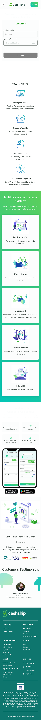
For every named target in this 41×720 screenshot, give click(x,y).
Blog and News (8, 631)
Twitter (29, 667)
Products (26, 631)
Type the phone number (11, 39)
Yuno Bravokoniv (20, 594)
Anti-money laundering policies (10, 669)
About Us (6, 628)
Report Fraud (27, 649)
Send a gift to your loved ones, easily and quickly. (20, 15)
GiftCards (21, 23)
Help (24, 644)
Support (26, 640)
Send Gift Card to (8, 30)
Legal (5, 659)
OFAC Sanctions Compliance (8, 673)
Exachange (28, 624)
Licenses (5, 677)
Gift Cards (6, 652)
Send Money (7, 644)
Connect (27, 659)
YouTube (30, 674)
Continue (20, 55)
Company (7, 624)
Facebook (30, 663)
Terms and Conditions (10, 663)
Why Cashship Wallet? (30, 636)
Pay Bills (5, 649)
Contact (25, 647)
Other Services (10, 640)
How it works (27, 628)
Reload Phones (8, 647)
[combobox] (19, 34)
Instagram (30, 670)
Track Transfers (8, 655)
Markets (25, 634)
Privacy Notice (7, 665)
